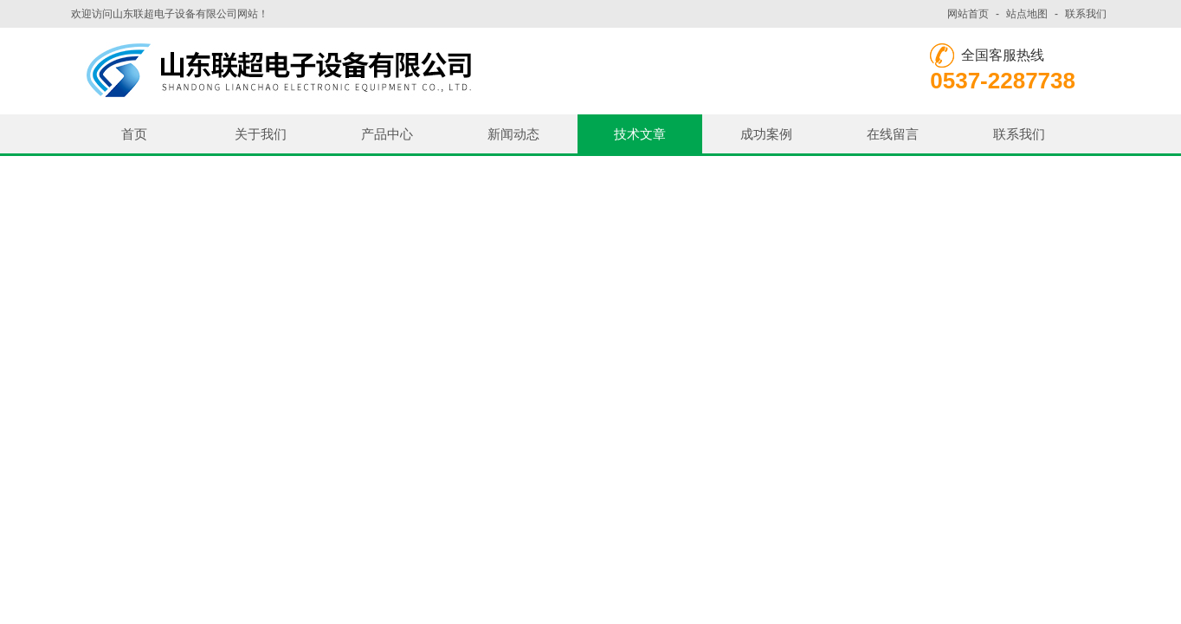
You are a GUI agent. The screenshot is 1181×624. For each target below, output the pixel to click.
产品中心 (387, 134)
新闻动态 (513, 134)
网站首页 (968, 14)
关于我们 (261, 134)
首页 (134, 134)
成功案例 (766, 134)
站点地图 (1027, 14)
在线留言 (893, 134)
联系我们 (1086, 14)
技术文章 (640, 134)
